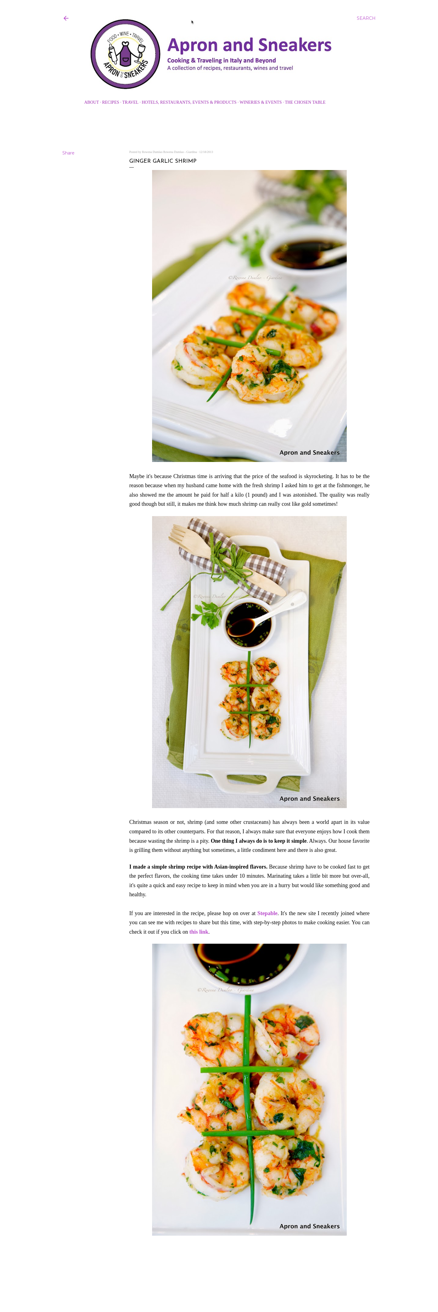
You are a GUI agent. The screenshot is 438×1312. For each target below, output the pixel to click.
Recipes (110, 102)
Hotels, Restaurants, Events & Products (189, 102)
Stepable (267, 913)
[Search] (366, 18)
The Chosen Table (305, 102)
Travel (130, 102)
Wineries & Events (261, 102)
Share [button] (68, 153)
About (91, 102)
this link (198, 932)
